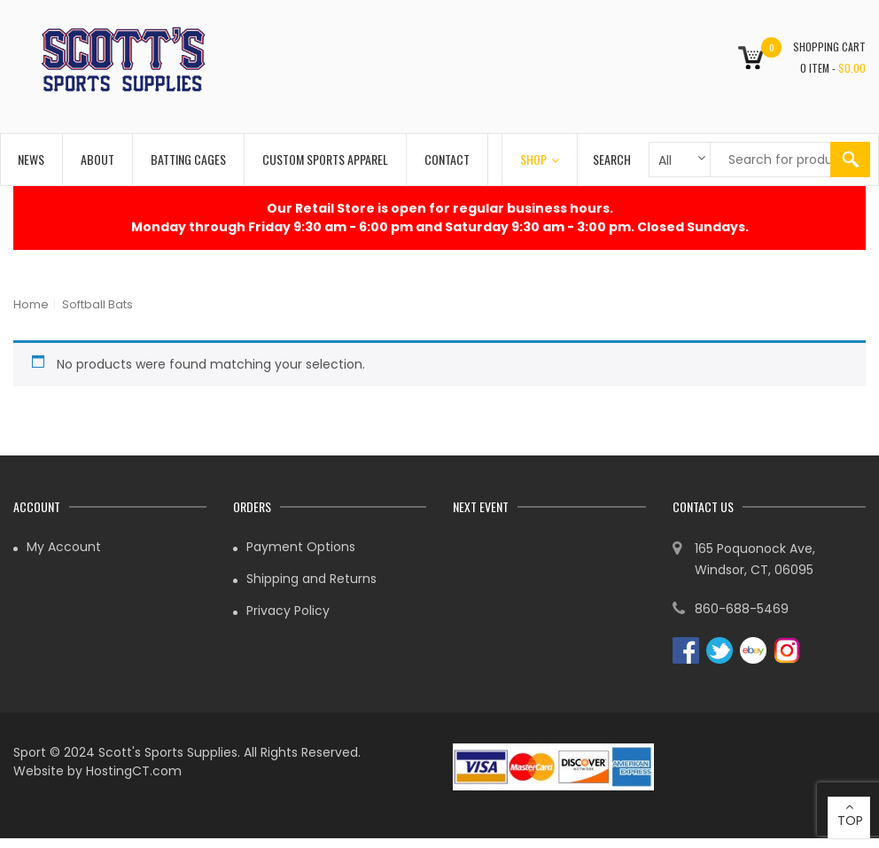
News (31, 159)
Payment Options (300, 547)
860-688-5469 (742, 609)
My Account (64, 547)
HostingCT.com (134, 771)
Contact (447, 159)
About (97, 159)
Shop (539, 159)
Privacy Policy (288, 610)
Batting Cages (188, 159)
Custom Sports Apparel (325, 159)
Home (31, 304)
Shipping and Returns (311, 578)
